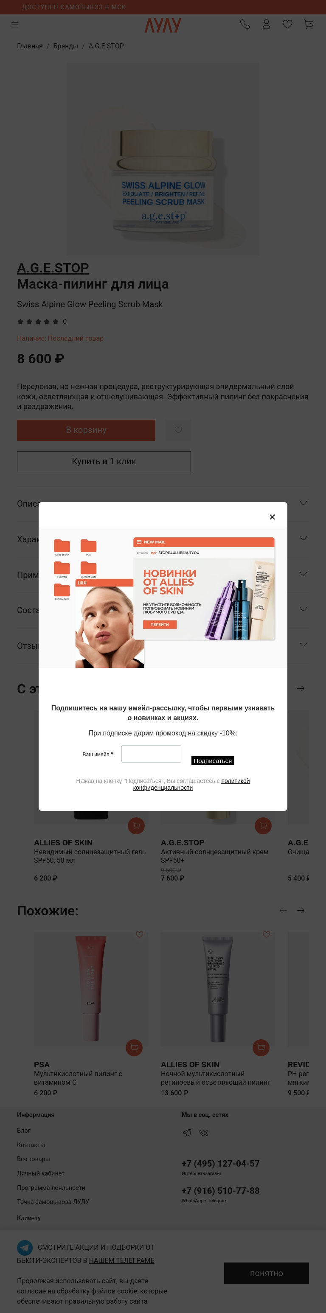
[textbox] (163, 714)
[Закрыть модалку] (272, 517)
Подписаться (213, 760)
